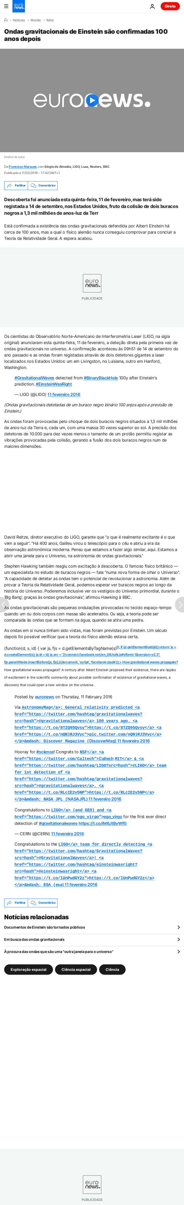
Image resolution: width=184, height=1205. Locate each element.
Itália (49, 20)
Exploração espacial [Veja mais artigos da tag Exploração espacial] (28, 957)
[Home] (5, 20)
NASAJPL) (90, 773)
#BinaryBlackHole (101, 377)
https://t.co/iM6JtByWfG (103, 815)
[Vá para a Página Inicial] (18, 6)
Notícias (19, 20)
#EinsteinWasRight (54, 384)
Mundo (36, 20)
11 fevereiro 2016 (63, 394)
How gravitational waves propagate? (150, 662)
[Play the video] (92, 100)
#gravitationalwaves (58, 815)
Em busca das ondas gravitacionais (34, 927)
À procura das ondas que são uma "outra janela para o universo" (58, 939)
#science (44, 748)
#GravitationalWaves (34, 377)
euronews (44, 696)
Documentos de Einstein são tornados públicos (44, 915)
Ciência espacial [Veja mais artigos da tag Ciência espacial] (76, 957)
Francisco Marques (23, 167)
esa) (84, 854)
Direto (170, 6)
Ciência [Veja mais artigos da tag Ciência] (112, 957)
